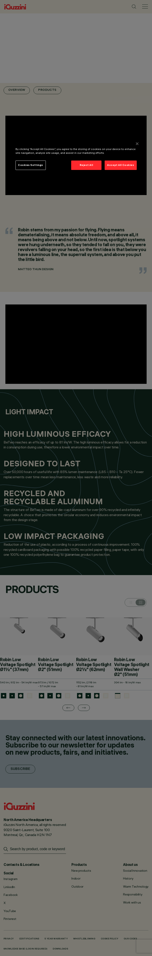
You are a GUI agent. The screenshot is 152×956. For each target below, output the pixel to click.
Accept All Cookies (120, 165)
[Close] (137, 144)
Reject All (86, 165)
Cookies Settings (30, 165)
